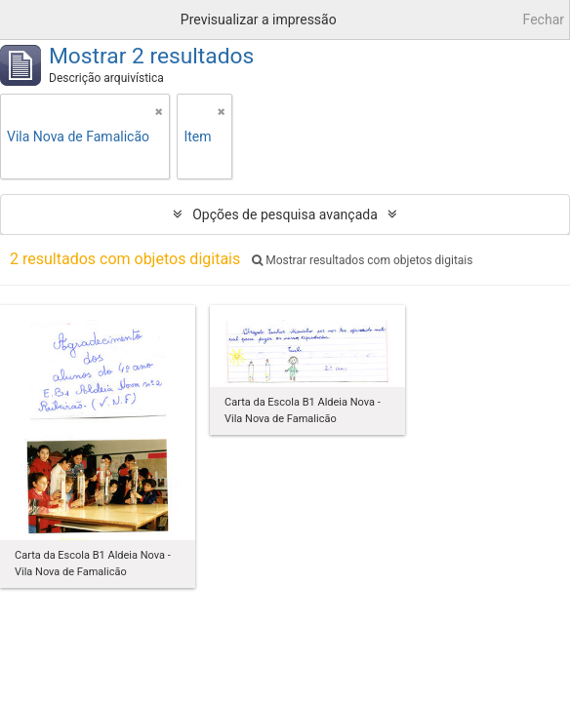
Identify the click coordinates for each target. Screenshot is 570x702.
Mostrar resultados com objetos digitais (362, 260)
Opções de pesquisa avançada (285, 214)
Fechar (543, 19)
